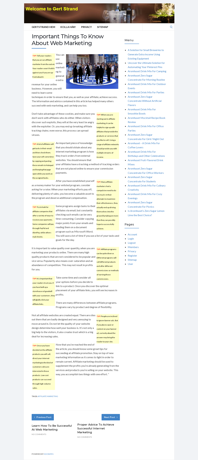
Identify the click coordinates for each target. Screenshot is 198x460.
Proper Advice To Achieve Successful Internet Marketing (95, 428)
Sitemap (102, 26)
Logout (132, 242)
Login (131, 238)
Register (132, 255)
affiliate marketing (48, 396)
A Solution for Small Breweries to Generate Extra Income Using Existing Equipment (146, 54)
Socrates (48, 454)
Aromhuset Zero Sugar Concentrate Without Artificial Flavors (145, 101)
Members (133, 247)
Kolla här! (68, 26)
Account (132, 234)
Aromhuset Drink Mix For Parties (146, 92)
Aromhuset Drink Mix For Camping (147, 71)
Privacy (86, 26)
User (130, 263)
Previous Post (42, 417)
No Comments (39, 434)
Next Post (110, 417)
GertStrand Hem (43, 26)
